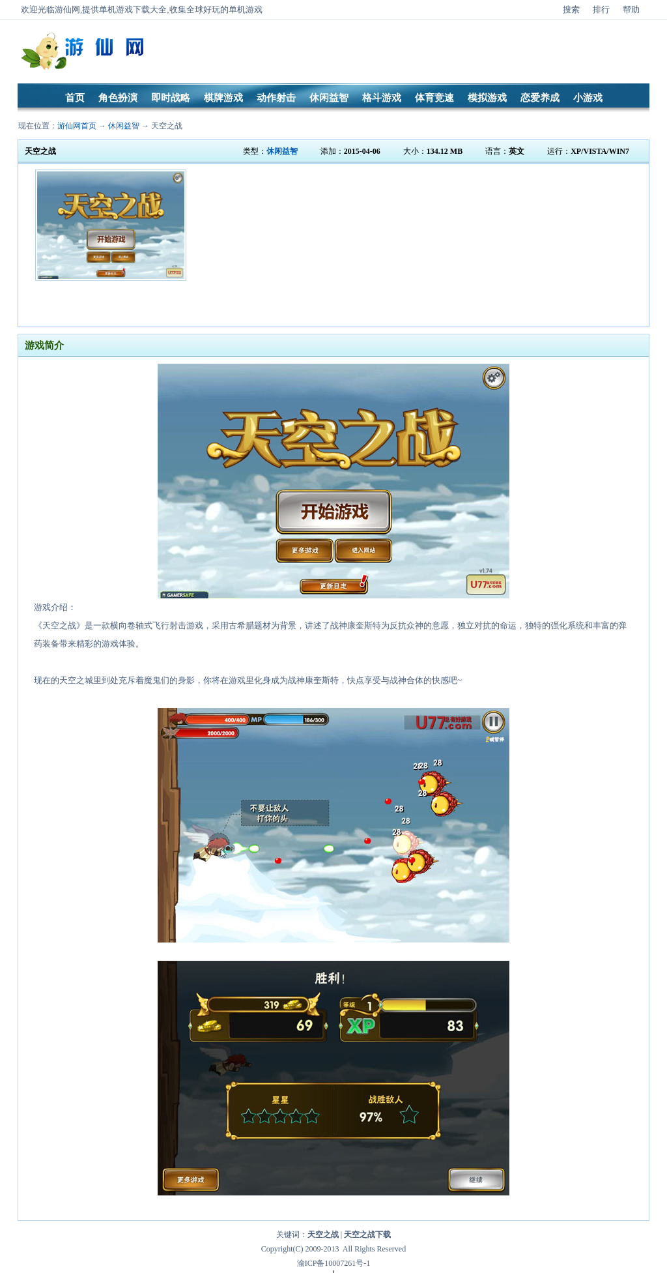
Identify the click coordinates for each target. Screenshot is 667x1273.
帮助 (631, 9)
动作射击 (276, 98)
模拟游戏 (487, 98)
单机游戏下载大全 (133, 9)
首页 (75, 98)
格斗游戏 (381, 98)
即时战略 (170, 98)
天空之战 (166, 125)
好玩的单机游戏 (233, 9)
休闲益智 (328, 98)
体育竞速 (434, 98)
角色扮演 (117, 98)
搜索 (571, 9)
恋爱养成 (540, 98)
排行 (601, 9)
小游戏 (588, 98)
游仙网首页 (76, 125)
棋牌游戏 (223, 98)
